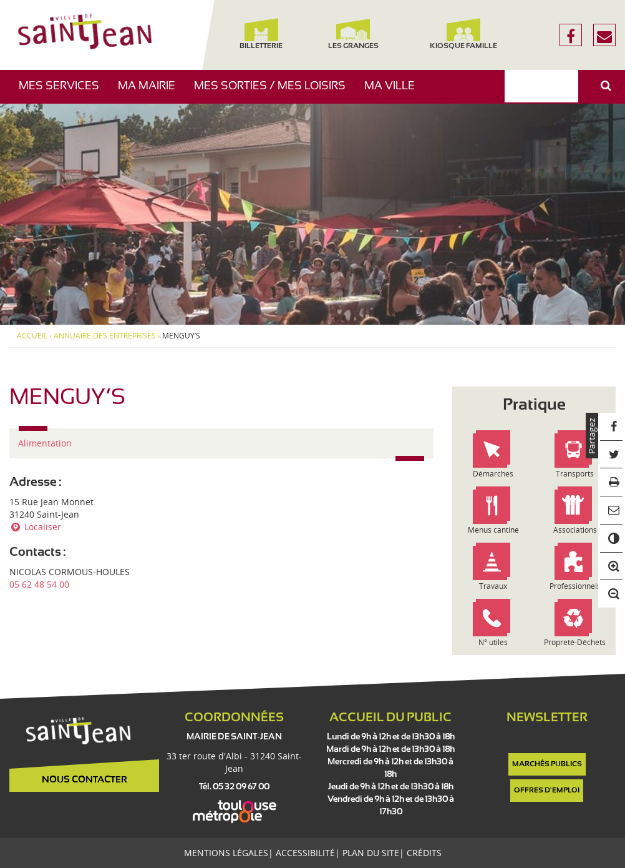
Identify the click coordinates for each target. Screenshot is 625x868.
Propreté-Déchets (575, 642)
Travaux (493, 586)
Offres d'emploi (546, 790)
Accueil (32, 336)
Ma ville (394, 92)
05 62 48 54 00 (39, 584)
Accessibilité (305, 853)
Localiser (35, 527)
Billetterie (261, 34)
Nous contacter (84, 780)
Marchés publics (547, 764)
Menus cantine (493, 530)
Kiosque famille (463, 34)
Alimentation (45, 443)
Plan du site (370, 853)
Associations (575, 530)
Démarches (493, 473)
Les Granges (353, 34)
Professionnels (575, 586)
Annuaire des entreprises (105, 336)
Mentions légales (226, 853)
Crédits (424, 853)
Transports (575, 473)
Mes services (64, 92)
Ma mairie (151, 92)
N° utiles (493, 642)
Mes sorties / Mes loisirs (274, 92)
